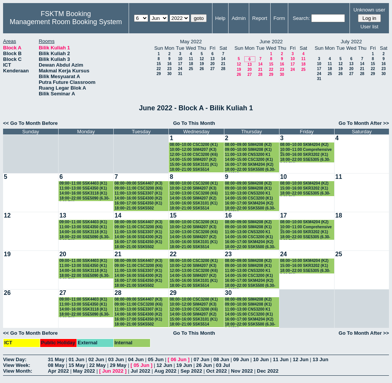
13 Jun (320, 359)
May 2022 (84, 371)
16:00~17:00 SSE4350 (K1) (138, 203)
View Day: (14, 359)
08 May (56, 365)
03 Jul (223, 365)
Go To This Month (194, 123)
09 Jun (241, 359)
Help (220, 18)
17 (180, 64)
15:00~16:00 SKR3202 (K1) (304, 154)
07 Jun (201, 359)
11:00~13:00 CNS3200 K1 (248, 154)
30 (169, 74)
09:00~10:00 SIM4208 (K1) (248, 149)
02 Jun (96, 359)
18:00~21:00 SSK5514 (189, 169)
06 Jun (178, 359)
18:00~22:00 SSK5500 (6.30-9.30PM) (250, 169)
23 (169, 69)
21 (223, 64)
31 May (56, 359)
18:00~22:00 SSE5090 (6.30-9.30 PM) (84, 198)
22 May (97, 365)
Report (259, 18)
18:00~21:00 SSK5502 (134, 208)
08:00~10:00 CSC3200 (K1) (193, 144)
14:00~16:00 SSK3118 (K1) (83, 193)
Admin (239, 18)
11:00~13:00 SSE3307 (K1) (138, 193)
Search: (301, 18)
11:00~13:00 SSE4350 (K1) (83, 188)
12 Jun (301, 359)
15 (159, 64)
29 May (118, 365)
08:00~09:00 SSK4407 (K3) (138, 183)
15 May (77, 365)
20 (212, 64)
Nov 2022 (242, 371)
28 (223, 69)
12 (201, 59)
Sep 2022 (191, 371)
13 (212, 59)
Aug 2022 (165, 371)
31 (180, 74)
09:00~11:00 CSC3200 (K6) (138, 188)
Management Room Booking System (66, 22)
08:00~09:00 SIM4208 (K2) (248, 144)
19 (201, 64)
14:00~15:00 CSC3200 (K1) (249, 159)
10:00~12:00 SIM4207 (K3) (193, 149)
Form (279, 18)
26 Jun (204, 365)
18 (191, 64)
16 (169, 64)
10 (180, 59)
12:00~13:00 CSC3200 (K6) (193, 154)
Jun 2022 (113, 371)
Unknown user (369, 10)
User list (369, 26)
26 (201, 69)
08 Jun (221, 359)
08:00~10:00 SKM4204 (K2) (304, 144)
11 (191, 59)
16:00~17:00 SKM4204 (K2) (249, 164)
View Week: (16, 365)
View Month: (17, 371)
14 (223, 59)
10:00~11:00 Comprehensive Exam (306, 149)
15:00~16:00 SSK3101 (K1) (193, 164)
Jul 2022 (140, 371)
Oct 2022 (216, 371)
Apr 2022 (58, 371)
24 (180, 69)
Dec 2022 (267, 371)
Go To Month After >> (364, 123)
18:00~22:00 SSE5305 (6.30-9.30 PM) (305, 159)
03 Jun (116, 359)
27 (212, 69)
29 (159, 74)
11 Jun (281, 359)
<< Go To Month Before (30, 123)
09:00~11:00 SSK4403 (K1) (83, 183)
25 (191, 69)
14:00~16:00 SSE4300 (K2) (138, 198)
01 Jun (76, 359)
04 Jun (136, 359)
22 (159, 69)
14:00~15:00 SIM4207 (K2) (193, 159)
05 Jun (155, 359)
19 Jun (184, 365)
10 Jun (261, 359)
